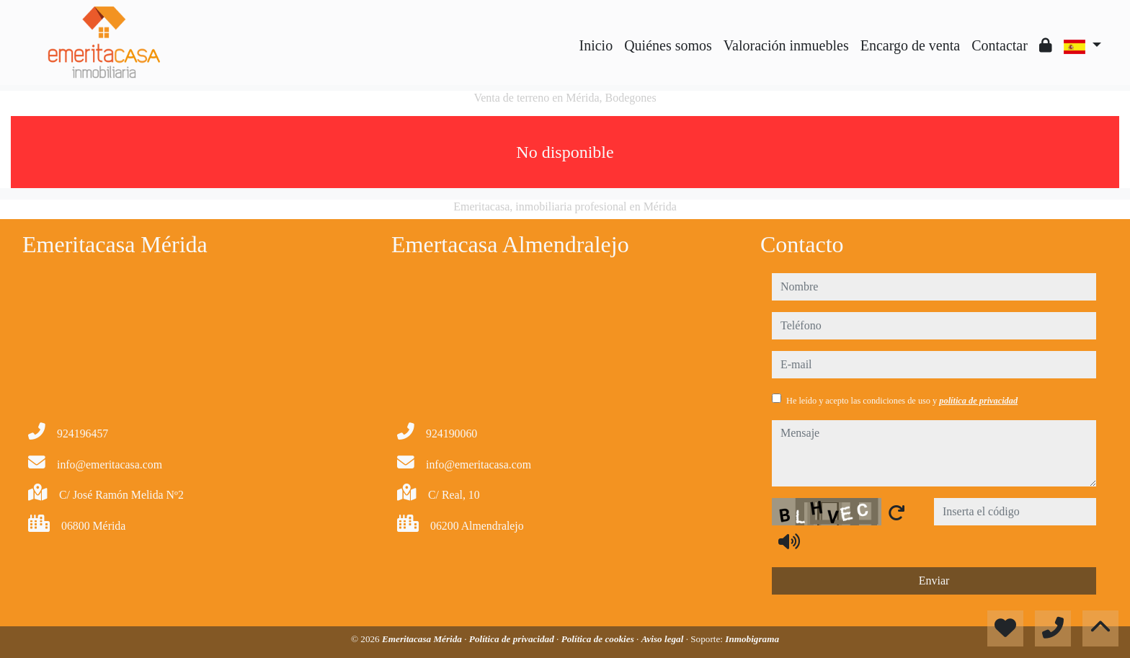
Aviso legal (663, 638)
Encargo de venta (910, 45)
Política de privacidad (512, 638)
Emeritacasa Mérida (423, 638)
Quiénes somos (668, 45)
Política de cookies (598, 638)
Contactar (999, 45)
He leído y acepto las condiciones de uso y (902, 401)
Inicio (596, 45)
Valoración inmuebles (786, 45)
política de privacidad (978, 401)
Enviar (934, 580)
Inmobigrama (752, 638)
